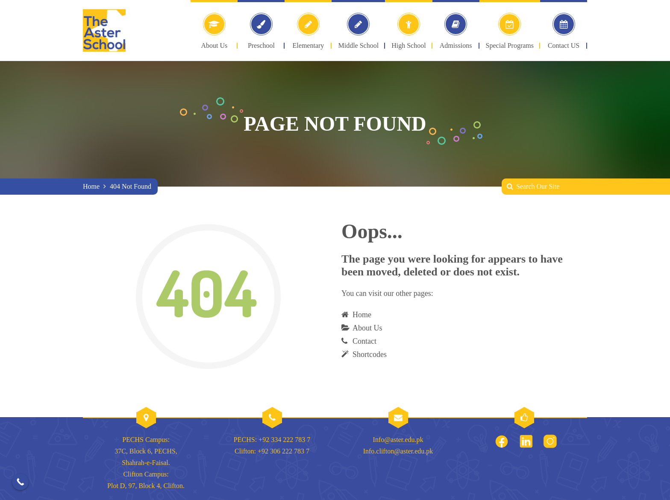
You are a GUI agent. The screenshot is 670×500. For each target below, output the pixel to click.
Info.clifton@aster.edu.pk (398, 451)
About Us (367, 328)
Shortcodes (370, 354)
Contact (364, 341)
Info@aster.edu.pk (398, 439)
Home (91, 186)
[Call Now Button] (20, 482)
